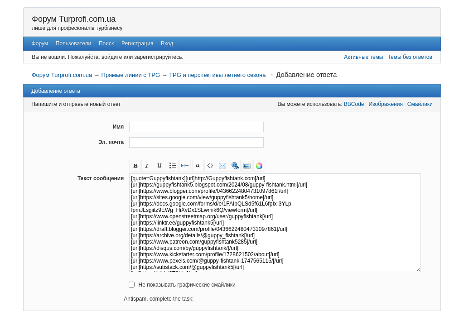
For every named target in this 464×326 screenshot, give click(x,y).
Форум (40, 43)
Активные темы (363, 57)
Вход (167, 43)
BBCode (354, 104)
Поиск (106, 43)
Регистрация (137, 43)
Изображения (385, 104)
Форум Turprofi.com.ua (74, 19)
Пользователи (73, 43)
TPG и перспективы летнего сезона (217, 75)
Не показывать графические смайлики (187, 285)
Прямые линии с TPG (131, 75)
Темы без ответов (409, 57)
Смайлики (420, 104)
